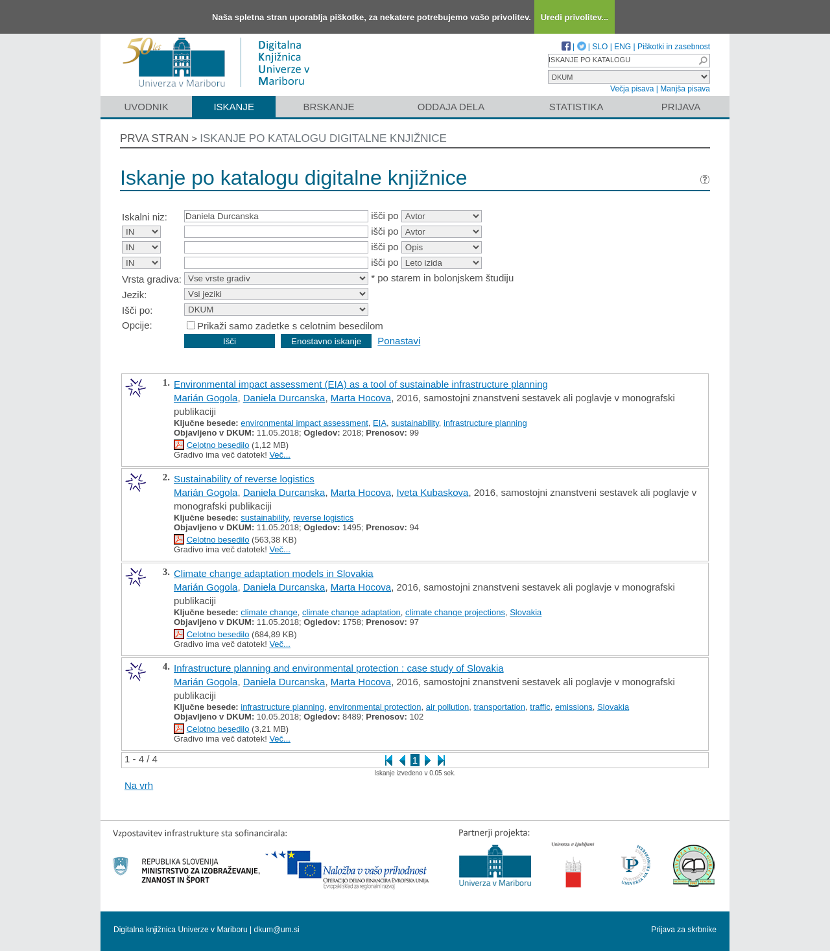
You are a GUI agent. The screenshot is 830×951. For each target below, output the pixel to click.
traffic (540, 707)
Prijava (680, 106)
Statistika (576, 106)
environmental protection (375, 707)
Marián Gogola (205, 397)
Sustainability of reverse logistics (244, 478)
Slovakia (525, 612)
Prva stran (154, 138)
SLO (600, 46)
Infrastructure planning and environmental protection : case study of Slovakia (339, 668)
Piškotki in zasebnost (673, 46)
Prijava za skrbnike (684, 929)
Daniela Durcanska (284, 397)
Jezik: (134, 294)
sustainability (414, 423)
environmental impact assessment (304, 423)
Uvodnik (146, 106)
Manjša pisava (685, 88)
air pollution (447, 707)
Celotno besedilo (218, 445)
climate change (269, 612)
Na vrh (138, 785)
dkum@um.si (277, 929)
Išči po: (137, 310)
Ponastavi (398, 340)
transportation (500, 707)
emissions (574, 707)
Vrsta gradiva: (152, 279)
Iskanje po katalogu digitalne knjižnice (323, 138)
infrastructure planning (485, 423)
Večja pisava (632, 88)
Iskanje (233, 106)
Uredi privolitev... (575, 17)
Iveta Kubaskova (433, 492)
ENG (622, 46)
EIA (379, 423)
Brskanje (328, 106)
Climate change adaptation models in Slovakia (274, 573)
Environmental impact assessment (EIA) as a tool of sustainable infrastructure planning (361, 384)
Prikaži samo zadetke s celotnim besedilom (290, 325)
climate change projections (455, 612)
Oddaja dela (451, 106)
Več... (279, 455)
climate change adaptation (351, 612)
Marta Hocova (361, 397)
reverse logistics (323, 517)
